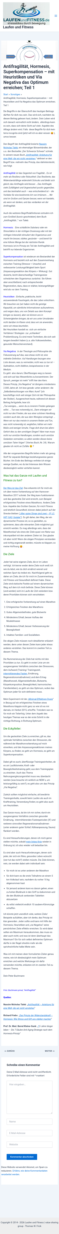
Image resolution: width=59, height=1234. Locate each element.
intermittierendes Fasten (15, 673)
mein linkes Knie (34, 841)
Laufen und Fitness (18, 27)
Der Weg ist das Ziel (13, 488)
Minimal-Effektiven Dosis (41, 699)
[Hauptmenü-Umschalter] (56, 16)
